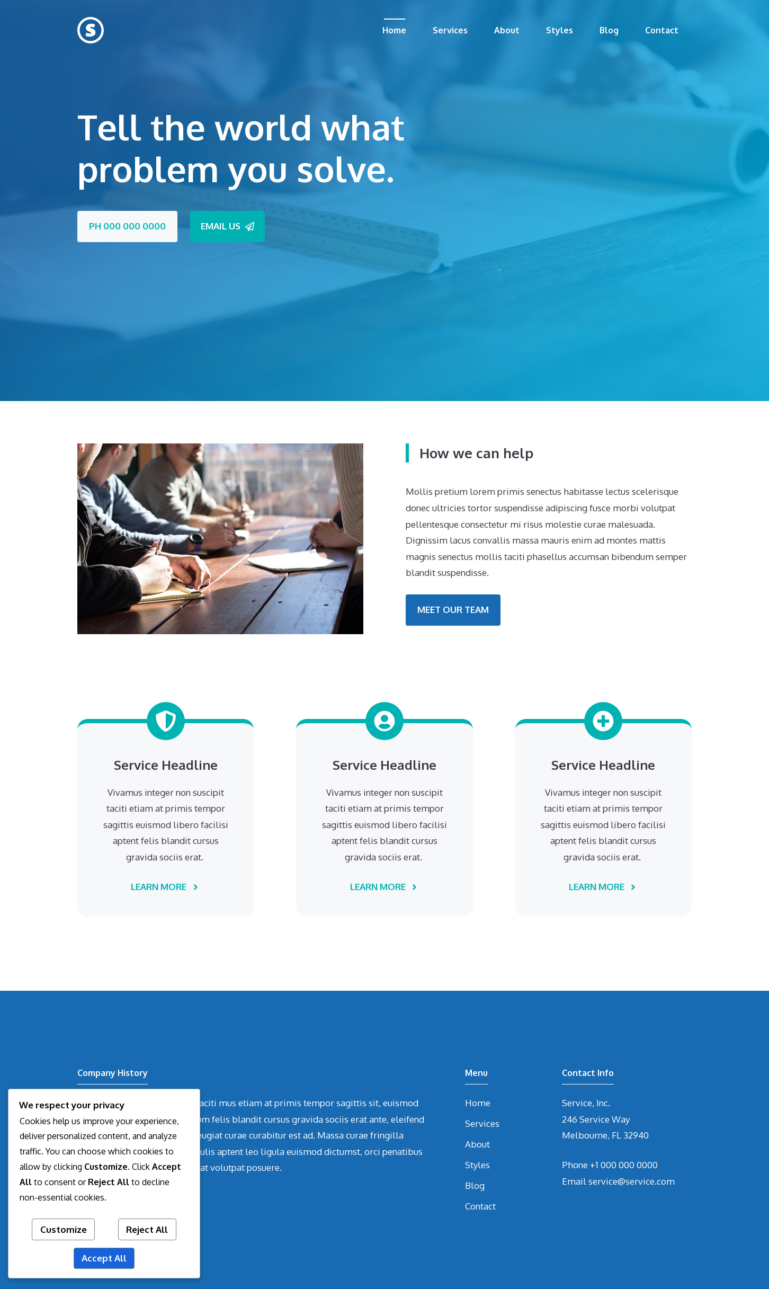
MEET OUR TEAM (453, 609)
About (507, 30)
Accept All (104, 1258)
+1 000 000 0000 (624, 1164)
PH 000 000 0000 (127, 226)
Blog (609, 30)
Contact (661, 30)
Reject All (147, 1229)
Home (394, 30)
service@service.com (631, 1181)
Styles (559, 30)
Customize (63, 1229)
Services (450, 30)
